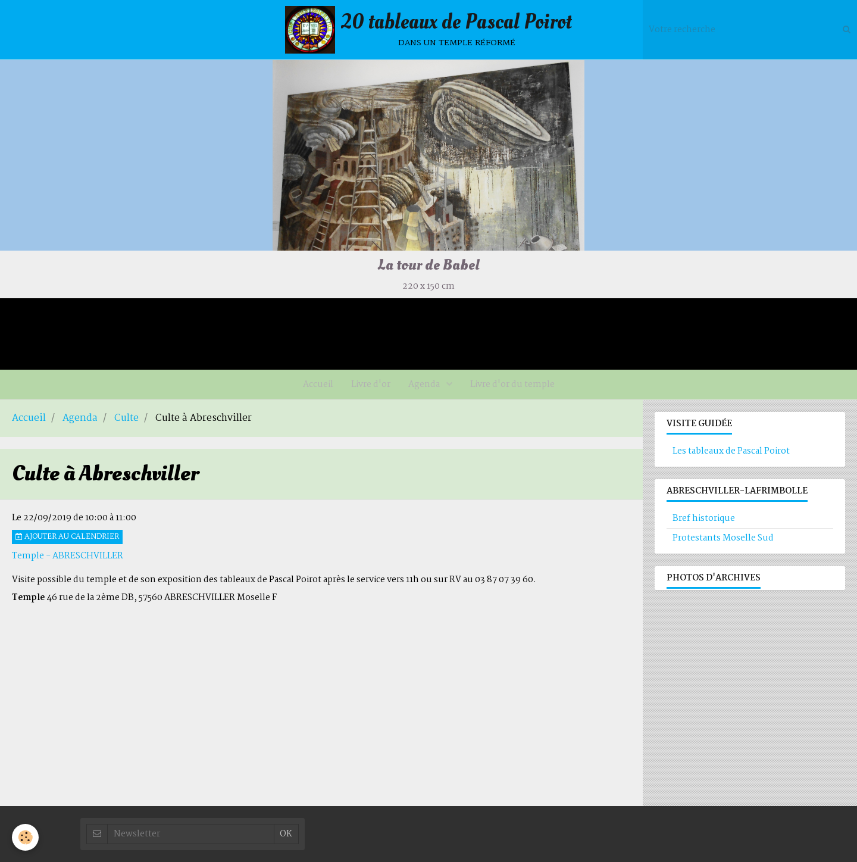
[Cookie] (25, 837)
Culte (126, 418)
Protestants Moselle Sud (723, 538)
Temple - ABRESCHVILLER (67, 556)
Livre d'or (370, 384)
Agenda (425, 384)
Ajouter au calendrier (67, 537)
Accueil (318, 384)
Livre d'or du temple (512, 384)
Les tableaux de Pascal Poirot (731, 451)
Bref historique (704, 518)
